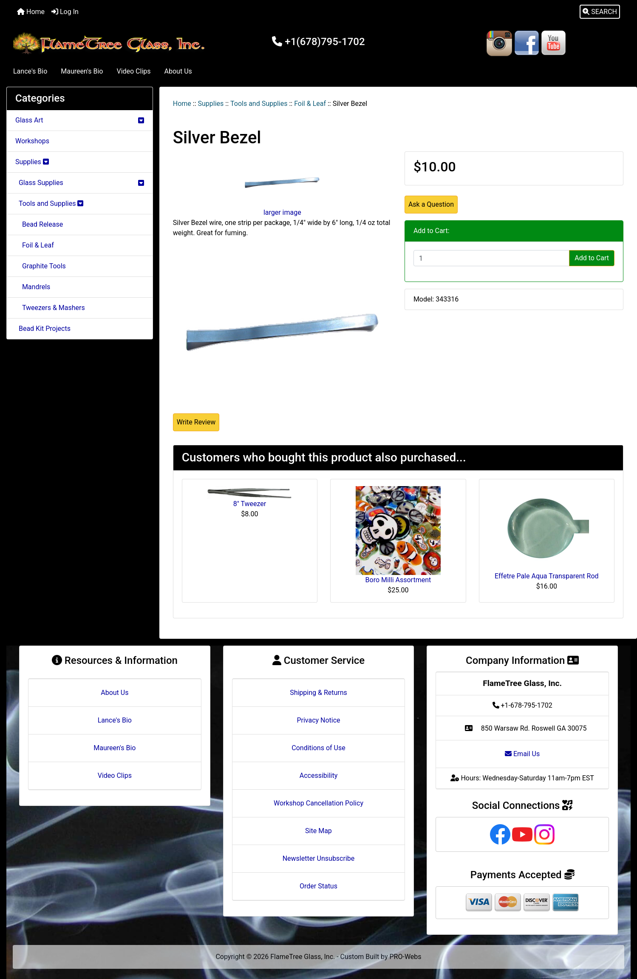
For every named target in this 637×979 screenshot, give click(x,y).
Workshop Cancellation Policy (318, 803)
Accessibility (319, 775)
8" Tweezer (249, 504)
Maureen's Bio (82, 71)
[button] (599, 11)
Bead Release (39, 224)
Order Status (318, 886)
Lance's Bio (30, 71)
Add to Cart (592, 258)
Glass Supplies (79, 183)
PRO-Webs (406, 957)
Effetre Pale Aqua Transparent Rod (546, 576)
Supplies (211, 104)
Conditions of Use (318, 748)
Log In (65, 12)
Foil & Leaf (310, 104)
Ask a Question (431, 204)
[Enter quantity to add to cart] (491, 258)
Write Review (196, 422)
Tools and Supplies (258, 104)
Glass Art (79, 120)
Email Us (522, 754)
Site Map (318, 831)
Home (31, 12)
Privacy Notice (318, 720)
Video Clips (133, 71)
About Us (178, 71)
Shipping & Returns (318, 693)
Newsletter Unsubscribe (319, 858)
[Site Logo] (110, 43)
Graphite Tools (40, 266)
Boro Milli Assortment (398, 580)
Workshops (32, 141)
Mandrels (32, 287)
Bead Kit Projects (43, 328)
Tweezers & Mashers (50, 308)
